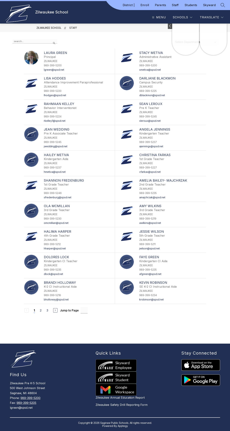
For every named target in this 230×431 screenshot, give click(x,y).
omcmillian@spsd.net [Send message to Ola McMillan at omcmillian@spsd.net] (56, 222)
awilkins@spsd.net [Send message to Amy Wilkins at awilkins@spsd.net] (150, 222)
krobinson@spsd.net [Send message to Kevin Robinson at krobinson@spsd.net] (151, 299)
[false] (34, 41)
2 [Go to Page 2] (41, 310)
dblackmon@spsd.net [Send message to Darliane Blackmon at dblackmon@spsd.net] (152, 95)
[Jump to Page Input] (84, 310)
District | (129, 5)
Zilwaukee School (48, 27)
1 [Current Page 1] (34, 310)
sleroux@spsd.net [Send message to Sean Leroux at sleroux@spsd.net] (150, 120)
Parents (160, 5)
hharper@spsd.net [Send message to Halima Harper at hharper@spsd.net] (55, 248)
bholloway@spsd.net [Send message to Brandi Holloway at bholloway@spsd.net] (56, 299)
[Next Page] (55, 310)
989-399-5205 (26, 403)
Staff (175, 5)
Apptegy (123, 425)
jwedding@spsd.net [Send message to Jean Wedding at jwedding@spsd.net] (55, 146)
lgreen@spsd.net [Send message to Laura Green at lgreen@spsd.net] (54, 69)
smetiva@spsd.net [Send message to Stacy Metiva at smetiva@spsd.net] (150, 69)
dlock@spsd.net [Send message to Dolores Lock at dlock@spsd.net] (53, 273)
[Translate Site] (211, 17)
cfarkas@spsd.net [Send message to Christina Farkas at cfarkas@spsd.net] (150, 171)
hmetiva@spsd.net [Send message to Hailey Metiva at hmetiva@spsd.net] (55, 171)
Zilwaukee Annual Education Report (120, 397)
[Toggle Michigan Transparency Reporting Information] (170, 26)
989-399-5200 (30, 398)
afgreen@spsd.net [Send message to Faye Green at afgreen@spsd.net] (150, 273)
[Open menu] (158, 17)
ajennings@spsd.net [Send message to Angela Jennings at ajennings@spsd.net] (151, 146)
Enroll (145, 5)
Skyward (209, 5)
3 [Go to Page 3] (47, 310)
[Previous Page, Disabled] (26, 310)
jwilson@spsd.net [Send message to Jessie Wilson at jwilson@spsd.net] (149, 248)
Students (191, 5)
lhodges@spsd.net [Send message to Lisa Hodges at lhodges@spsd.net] (55, 95)
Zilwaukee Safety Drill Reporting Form (122, 405)
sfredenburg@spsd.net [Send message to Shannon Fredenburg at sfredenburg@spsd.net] (57, 197)
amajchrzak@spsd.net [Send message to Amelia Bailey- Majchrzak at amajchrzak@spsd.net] (152, 197)
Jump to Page (69, 310)
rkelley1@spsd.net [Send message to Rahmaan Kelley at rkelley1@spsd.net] (54, 120)
